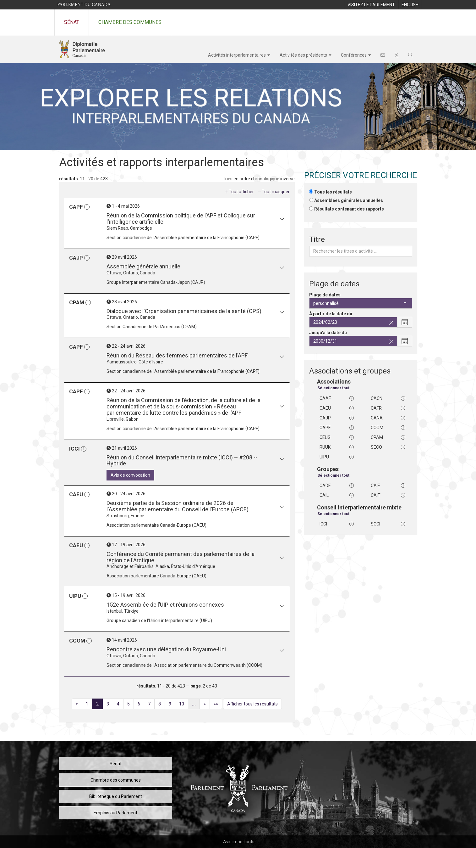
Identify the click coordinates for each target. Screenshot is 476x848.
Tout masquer (276, 191)
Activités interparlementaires (237, 55)
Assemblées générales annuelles (348, 200)
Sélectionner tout (333, 388)
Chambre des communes (129, 22)
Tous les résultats (333, 191)
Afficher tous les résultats (252, 703)
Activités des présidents (303, 55)
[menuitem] (371, 4)
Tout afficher (241, 191)
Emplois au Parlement (115, 812)
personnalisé (359, 303)
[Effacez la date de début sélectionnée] (391, 322)
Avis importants (238, 841)
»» (218, 704)
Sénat (71, 22)
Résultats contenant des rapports (349, 208)
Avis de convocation (130, 475)
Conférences (354, 55)
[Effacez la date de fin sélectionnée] (391, 341)
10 (183, 704)
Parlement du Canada (84, 4)
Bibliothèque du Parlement (115, 796)
